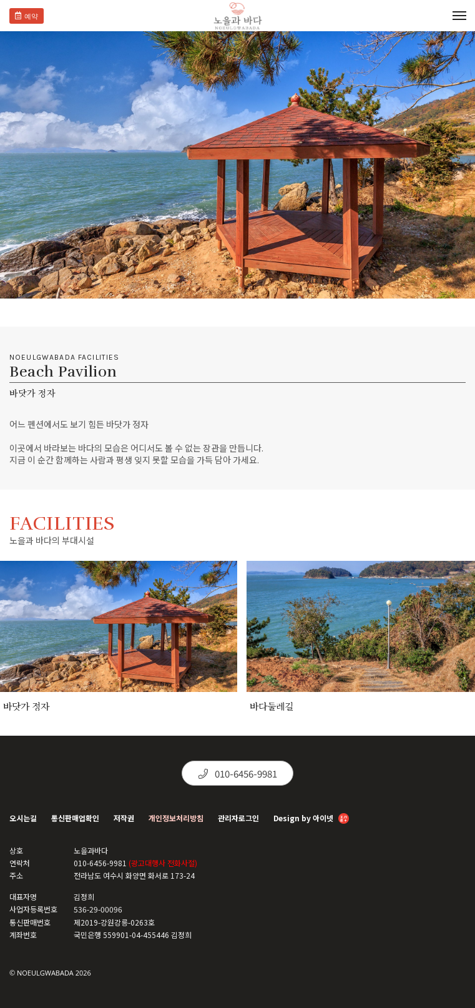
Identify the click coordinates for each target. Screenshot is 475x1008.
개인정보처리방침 (176, 818)
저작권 (124, 818)
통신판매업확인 (75, 818)
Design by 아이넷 (311, 819)
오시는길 (23, 818)
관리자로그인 (238, 818)
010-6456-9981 (237, 773)
